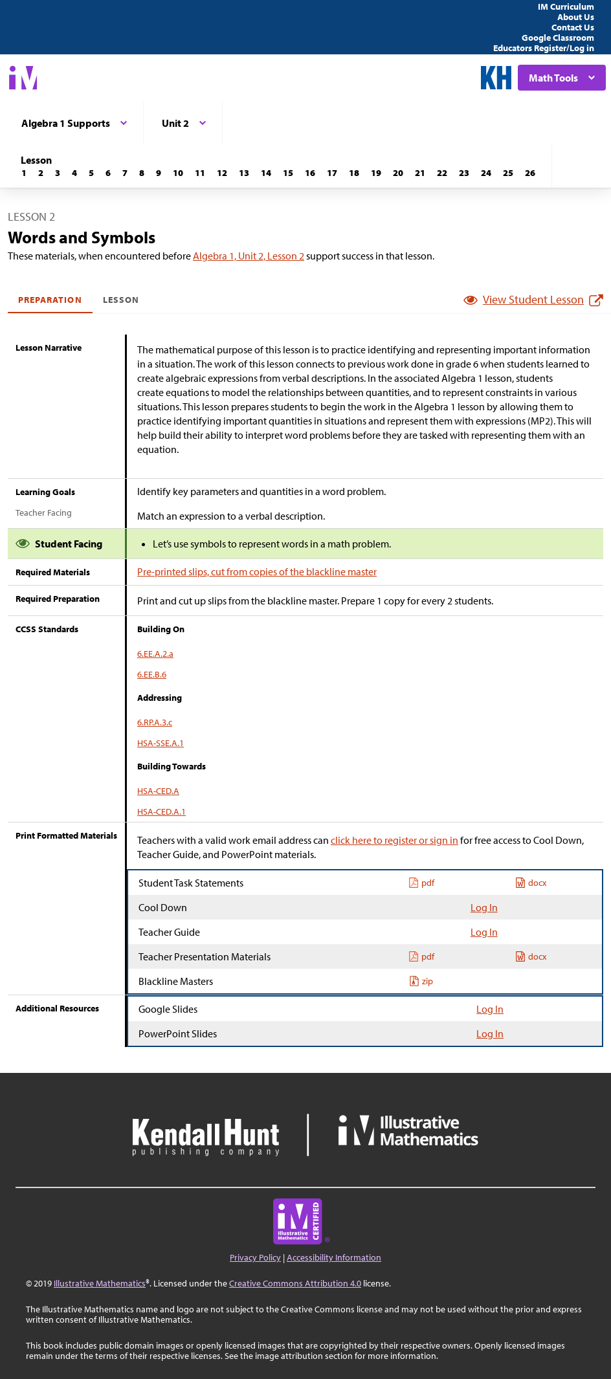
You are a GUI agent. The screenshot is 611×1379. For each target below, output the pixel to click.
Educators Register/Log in (543, 48)
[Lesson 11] (200, 173)
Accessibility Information (334, 1257)
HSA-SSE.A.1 (160, 743)
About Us (575, 17)
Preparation (50, 299)
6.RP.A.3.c (154, 722)
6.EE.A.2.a (155, 653)
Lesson (121, 299)
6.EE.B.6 (151, 674)
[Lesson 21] (420, 173)
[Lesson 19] (376, 173)
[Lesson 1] (24, 173)
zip (421, 981)
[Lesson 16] (310, 173)
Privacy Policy (255, 1257)
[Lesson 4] (74, 173)
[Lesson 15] (288, 173)
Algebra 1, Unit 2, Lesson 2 (248, 255)
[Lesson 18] (354, 173)
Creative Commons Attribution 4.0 (295, 1283)
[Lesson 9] (158, 173)
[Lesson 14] (266, 173)
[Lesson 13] (244, 173)
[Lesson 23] (464, 173)
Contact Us (572, 27)
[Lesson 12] (222, 173)
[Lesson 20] (398, 173)
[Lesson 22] (442, 173)
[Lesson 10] (178, 173)
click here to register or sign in (394, 839)
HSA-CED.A (158, 791)
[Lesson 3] (57, 173)
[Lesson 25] (508, 173)
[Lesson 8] (141, 173)
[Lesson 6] (108, 173)
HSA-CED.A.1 (161, 811)
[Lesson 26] (530, 173)
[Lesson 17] (332, 173)
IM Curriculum (566, 6)
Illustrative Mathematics (100, 1283)
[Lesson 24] (486, 173)
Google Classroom (558, 37)
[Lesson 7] (125, 173)
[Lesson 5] (91, 173)
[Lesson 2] (40, 173)
